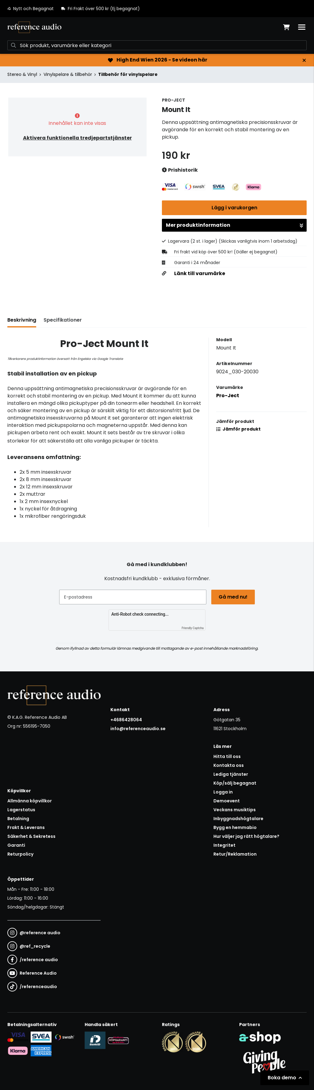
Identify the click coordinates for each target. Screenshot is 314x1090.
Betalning (18, 819)
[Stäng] (304, 60)
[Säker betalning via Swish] (64, 1037)
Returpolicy (20, 854)
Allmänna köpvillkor (29, 801)
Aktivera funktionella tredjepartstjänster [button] (77, 137)
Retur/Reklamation (235, 854)
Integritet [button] (224, 845)
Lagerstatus (21, 810)
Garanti (16, 845)
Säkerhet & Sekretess (31, 836)
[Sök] (157, 45)
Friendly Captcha (193, 628)
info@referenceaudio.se (138, 729)
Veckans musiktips (234, 810)
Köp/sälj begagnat (234, 783)
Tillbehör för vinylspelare (128, 74)
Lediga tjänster (230, 774)
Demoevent (226, 801)
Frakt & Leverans (26, 827)
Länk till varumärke (199, 273)
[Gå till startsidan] (34, 27)
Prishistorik (180, 170)
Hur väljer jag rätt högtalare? (246, 836)
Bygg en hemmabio (235, 827)
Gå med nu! (233, 596)
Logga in (223, 792)
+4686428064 (126, 720)
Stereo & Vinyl (22, 74)
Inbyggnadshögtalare (238, 819)
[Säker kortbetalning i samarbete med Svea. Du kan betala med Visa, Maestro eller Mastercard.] (17, 1037)
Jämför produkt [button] (238, 429)
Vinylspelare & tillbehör (68, 74)
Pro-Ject (227, 395)
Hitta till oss (227, 756)
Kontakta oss (228, 765)
